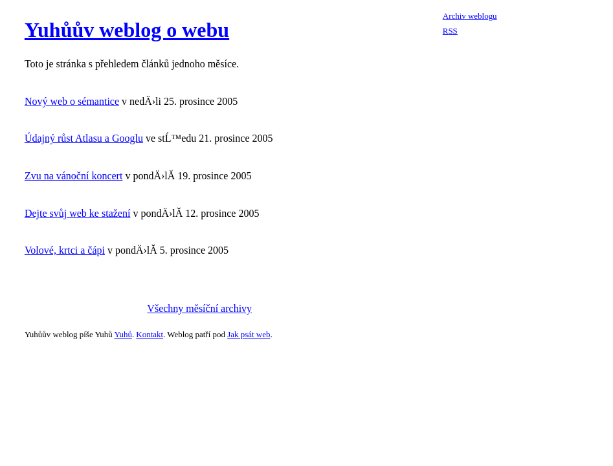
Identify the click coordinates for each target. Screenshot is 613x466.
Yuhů (123, 334)
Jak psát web (248, 334)
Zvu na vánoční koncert (74, 175)
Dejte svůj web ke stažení (78, 213)
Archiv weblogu (470, 16)
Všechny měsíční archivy (199, 308)
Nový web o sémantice (72, 101)
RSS (450, 31)
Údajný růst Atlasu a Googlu (84, 138)
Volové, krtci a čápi (65, 250)
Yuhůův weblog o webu (127, 29)
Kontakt (149, 334)
